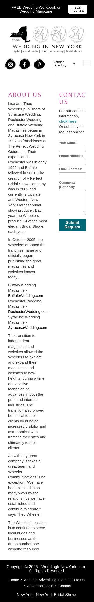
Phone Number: (71, 156)
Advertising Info (51, 580)
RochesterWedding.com (28, 311)
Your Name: (68, 143)
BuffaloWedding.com (25, 295)
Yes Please (77, 9)
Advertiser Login (40, 586)
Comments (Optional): (67, 185)
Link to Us (77, 580)
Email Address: (70, 169)
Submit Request (72, 224)
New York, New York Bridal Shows (47, 595)
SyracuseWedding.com (27, 327)
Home (14, 580)
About (29, 580)
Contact (64, 586)
